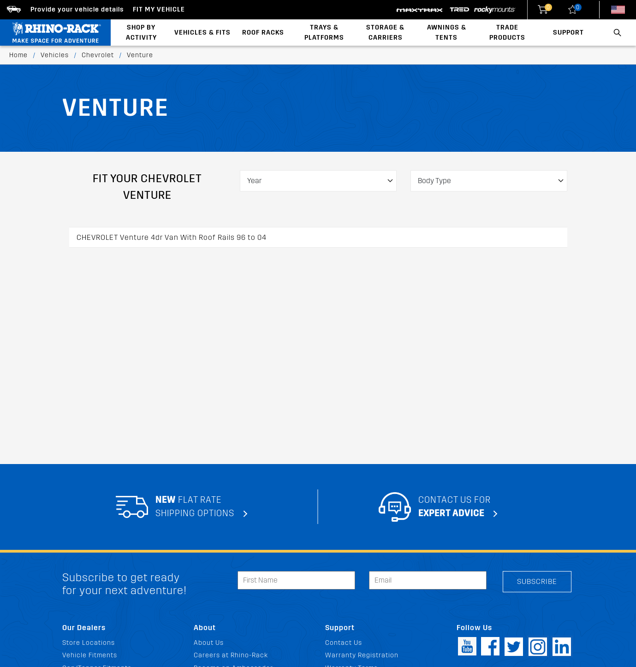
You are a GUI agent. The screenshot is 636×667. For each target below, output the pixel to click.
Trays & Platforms (324, 33)
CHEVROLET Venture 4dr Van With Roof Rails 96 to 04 (172, 237)
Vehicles (55, 55)
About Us (209, 643)
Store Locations (88, 643)
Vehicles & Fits (202, 32)
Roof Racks (263, 32)
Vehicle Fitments (89, 655)
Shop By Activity (141, 33)
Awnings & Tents (446, 33)
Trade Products (507, 33)
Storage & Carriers (385, 33)
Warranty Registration (361, 655)
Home (18, 55)
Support (568, 32)
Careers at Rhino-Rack (231, 655)
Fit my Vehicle (159, 9)
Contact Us (343, 643)
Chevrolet (98, 55)
